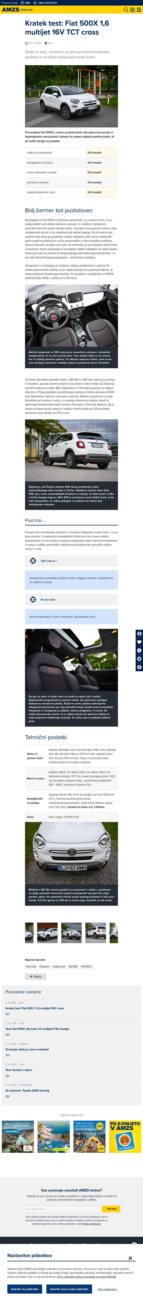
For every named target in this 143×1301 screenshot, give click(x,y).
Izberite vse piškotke (24, 1289)
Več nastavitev (107, 1289)
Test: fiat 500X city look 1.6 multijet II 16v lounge (37, 1029)
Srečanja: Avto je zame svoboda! (27, 1049)
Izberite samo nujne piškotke (69, 1289)
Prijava (112, 1209)
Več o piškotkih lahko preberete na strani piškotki (86, 1277)
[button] (109, 933)
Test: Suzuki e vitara (19, 1070)
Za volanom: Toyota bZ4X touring (27, 1090)
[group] (35, 933)
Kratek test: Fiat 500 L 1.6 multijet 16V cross (35, 1008)
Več (7, 1013)
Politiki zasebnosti (91, 1223)
